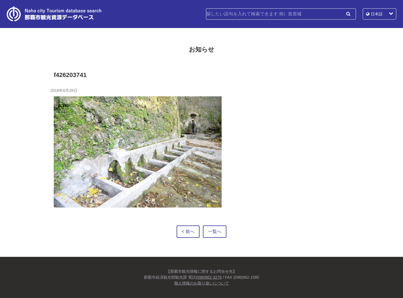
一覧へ (214, 231)
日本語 (377, 14)
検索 (348, 14)
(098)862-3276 (209, 277)
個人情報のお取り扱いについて (201, 283)
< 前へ (188, 231)
